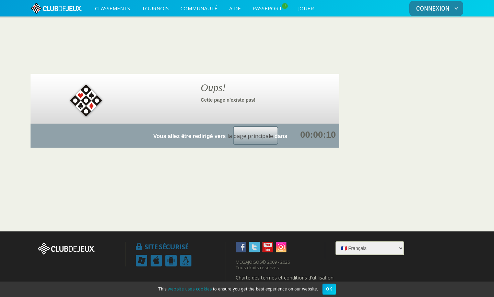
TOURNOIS (155, 8)
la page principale (250, 136)
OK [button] (329, 289)
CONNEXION (438, 8)
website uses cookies (190, 289)
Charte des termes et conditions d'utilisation (284, 277)
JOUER (306, 8)
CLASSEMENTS (112, 8)
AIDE (235, 8)
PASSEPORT (270, 7)
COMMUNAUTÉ (198, 8)
